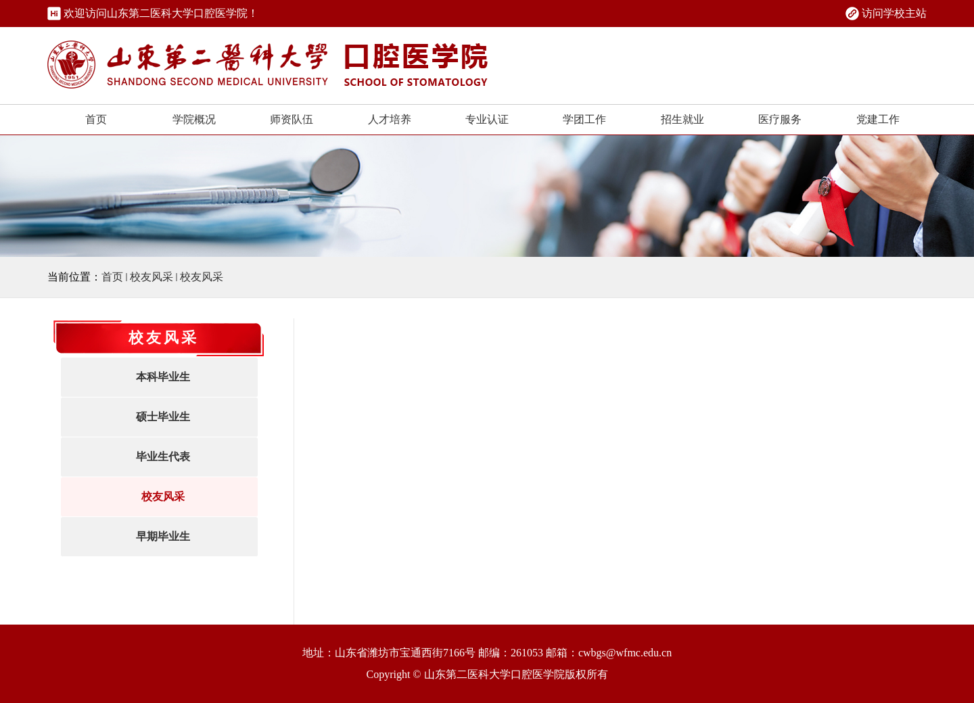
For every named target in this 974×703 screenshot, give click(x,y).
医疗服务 (780, 119)
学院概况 (194, 119)
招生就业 (682, 119)
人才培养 (389, 119)
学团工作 (584, 119)
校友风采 (151, 277)
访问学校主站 (894, 13)
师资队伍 (291, 119)
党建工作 (878, 119)
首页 (96, 119)
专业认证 (487, 119)
